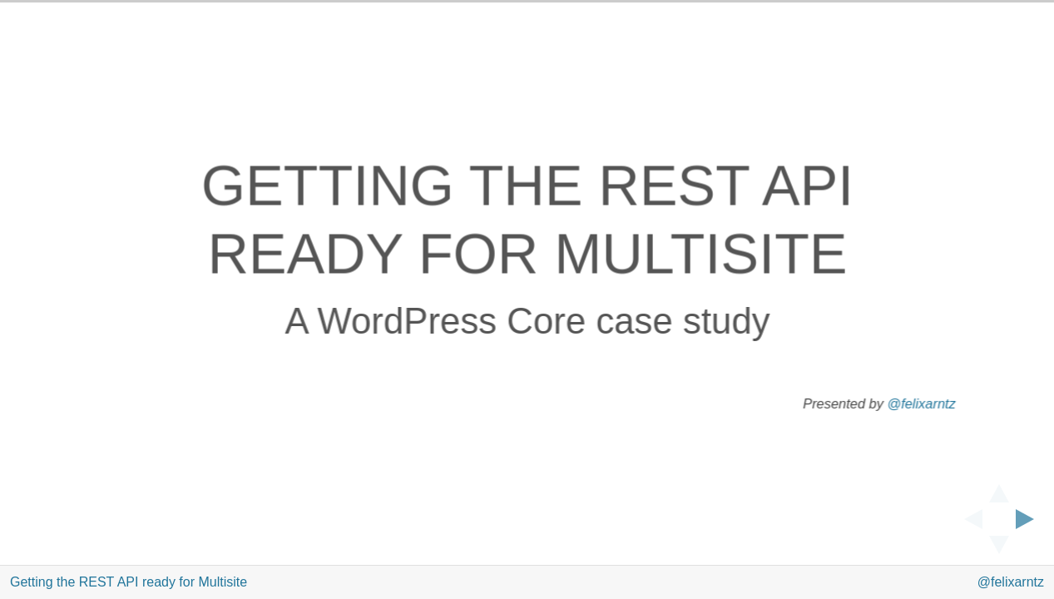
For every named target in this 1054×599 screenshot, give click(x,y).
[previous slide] (968, 519)
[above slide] (999, 488)
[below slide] (999, 550)
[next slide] (1030, 519)
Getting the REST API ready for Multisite (128, 582)
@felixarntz (921, 404)
